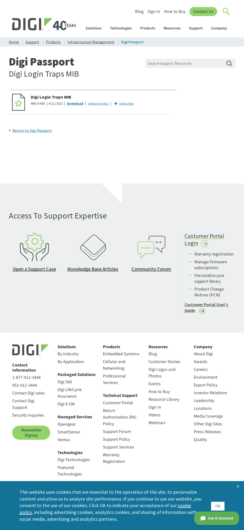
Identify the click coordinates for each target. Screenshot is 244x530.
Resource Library (163, 401)
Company (221, 28)
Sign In (153, 12)
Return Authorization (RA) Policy (119, 419)
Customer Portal (118, 405)
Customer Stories (164, 364)
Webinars (157, 425)
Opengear (67, 426)
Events (154, 386)
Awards (200, 364)
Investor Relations (210, 395)
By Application (71, 364)
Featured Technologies (70, 472)
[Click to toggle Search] (226, 12)
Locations (203, 410)
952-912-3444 (24, 387)
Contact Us (203, 12)
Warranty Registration (114, 460)
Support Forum (117, 433)
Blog (139, 12)
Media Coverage (208, 418)
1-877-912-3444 (26, 379)
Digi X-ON (66, 406)
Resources (174, 28)
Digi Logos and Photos (162, 374)
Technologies (123, 28)
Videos (154, 417)
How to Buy (174, 12)
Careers (201, 371)
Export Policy (205, 387)
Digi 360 (65, 384)
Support (198, 28)
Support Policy (116, 441)
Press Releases (207, 434)
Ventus (64, 442)
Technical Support (120, 397)
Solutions (96, 28)
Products (150, 28)
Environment (205, 379)
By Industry (68, 356)
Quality (200, 442)
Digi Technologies (74, 462)
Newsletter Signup (31, 434)
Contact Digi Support (23, 406)
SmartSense (69, 434)
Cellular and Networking (114, 367)
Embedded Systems (121, 356)
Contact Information (24, 370)
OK (218, 505)
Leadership (204, 403)
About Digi (203, 356)
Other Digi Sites (208, 426)
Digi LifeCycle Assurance (70, 395)
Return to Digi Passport (32, 130)
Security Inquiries (28, 417)
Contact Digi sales (28, 395)
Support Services (118, 449)
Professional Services (114, 381)
